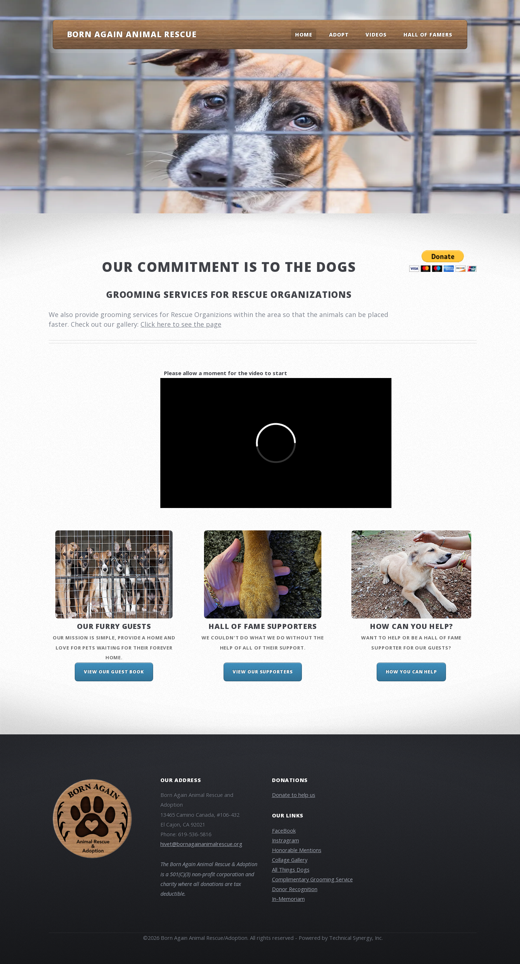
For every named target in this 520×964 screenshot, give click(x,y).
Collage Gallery (289, 859)
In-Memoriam (288, 898)
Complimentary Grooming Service (312, 879)
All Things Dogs (290, 869)
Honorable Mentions (296, 850)
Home (303, 34)
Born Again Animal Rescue (132, 34)
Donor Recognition (294, 889)
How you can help (411, 672)
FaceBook (284, 830)
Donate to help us (293, 794)
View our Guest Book (114, 672)
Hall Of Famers (428, 34)
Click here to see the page (180, 324)
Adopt (339, 34)
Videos (376, 34)
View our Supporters (263, 672)
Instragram (285, 840)
